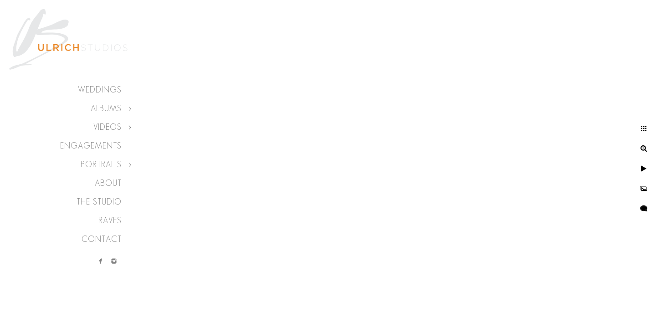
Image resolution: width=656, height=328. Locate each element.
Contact (102, 239)
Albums (106, 108)
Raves (110, 220)
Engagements (91, 145)
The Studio (99, 201)
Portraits (101, 164)
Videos (107, 127)
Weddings (100, 89)
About (108, 183)
